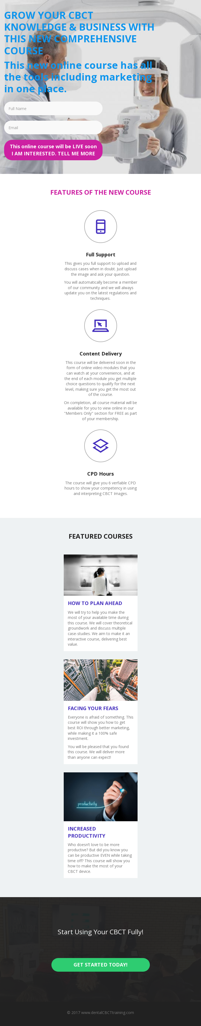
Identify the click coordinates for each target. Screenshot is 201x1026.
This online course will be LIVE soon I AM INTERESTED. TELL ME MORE (53, 149)
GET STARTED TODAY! (100, 964)
